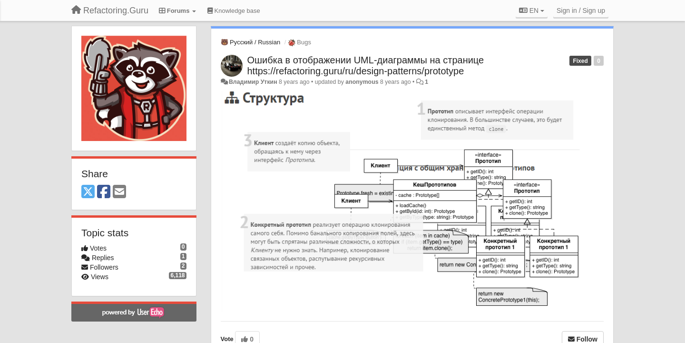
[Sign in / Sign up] (581, 10)
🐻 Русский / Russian (251, 42)
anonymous (361, 82)
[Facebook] (103, 192)
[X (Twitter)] (88, 192)
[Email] (119, 192)
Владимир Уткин (253, 82)
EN (531, 10)
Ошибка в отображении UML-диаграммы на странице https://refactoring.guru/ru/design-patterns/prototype (365, 65)
